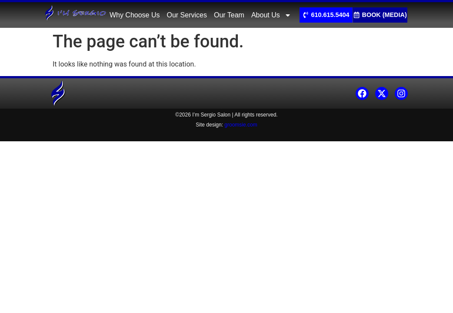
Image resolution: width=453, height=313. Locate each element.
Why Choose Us (135, 15)
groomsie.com (240, 125)
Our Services (187, 15)
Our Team (229, 15)
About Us (271, 15)
